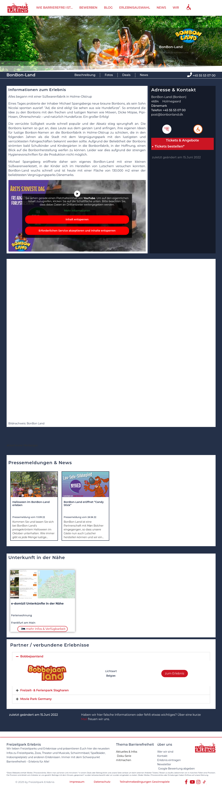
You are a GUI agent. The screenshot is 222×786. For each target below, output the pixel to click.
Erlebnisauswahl (134, 7)
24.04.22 (91, 517)
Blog (108, 7)
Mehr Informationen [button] (77, 210)
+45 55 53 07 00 (204, 75)
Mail (84, 719)
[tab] (111, 656)
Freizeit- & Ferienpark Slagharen (44, 690)
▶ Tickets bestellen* (168, 146)
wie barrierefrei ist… (54, 7)
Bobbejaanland (31, 656)
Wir (176, 7)
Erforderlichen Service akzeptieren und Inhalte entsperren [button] (76, 230)
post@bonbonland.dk (167, 114)
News (161, 7)
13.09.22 (40, 517)
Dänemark (159, 106)
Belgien (110, 675)
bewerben (88, 7)
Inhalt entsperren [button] (77, 219)
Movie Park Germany (36, 699)
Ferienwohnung (21, 615)
